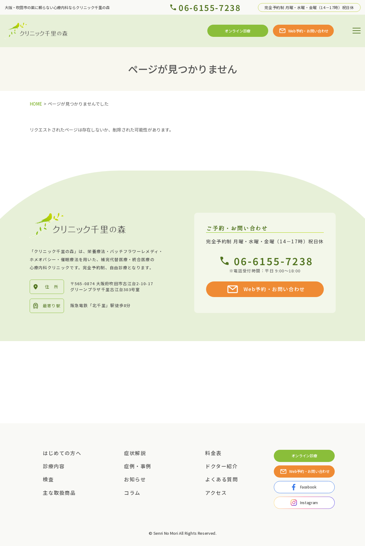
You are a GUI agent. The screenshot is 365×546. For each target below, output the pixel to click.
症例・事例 (137, 466)
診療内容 (54, 466)
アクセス (216, 492)
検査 (48, 479)
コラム (132, 492)
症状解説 (135, 453)
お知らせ (135, 479)
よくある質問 (221, 479)
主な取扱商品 (59, 492)
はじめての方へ (62, 453)
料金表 (213, 453)
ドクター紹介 (221, 466)
